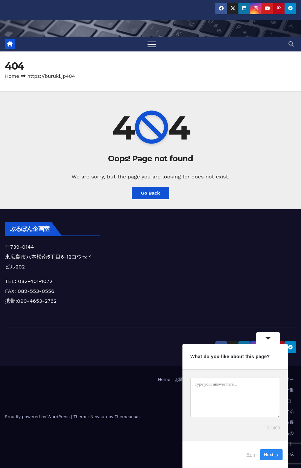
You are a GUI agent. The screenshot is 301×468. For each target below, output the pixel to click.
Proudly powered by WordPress (38, 416)
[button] (291, 44)
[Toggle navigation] (152, 44)
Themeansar (127, 416)
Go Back (150, 193)
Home (12, 76)
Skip (251, 454)
